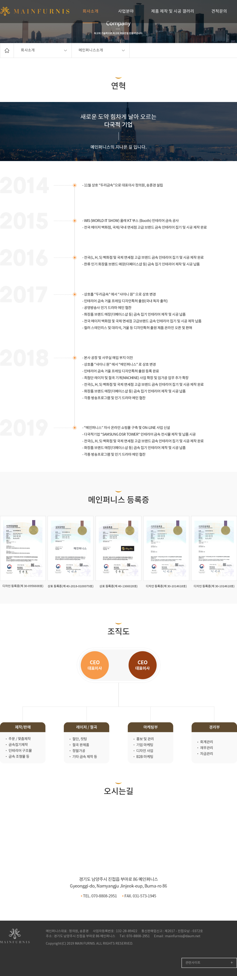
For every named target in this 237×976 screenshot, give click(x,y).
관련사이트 (192, 963)
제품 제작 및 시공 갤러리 (172, 11)
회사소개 (90, 11)
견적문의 (219, 11)
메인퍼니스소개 (102, 50)
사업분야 (126, 11)
